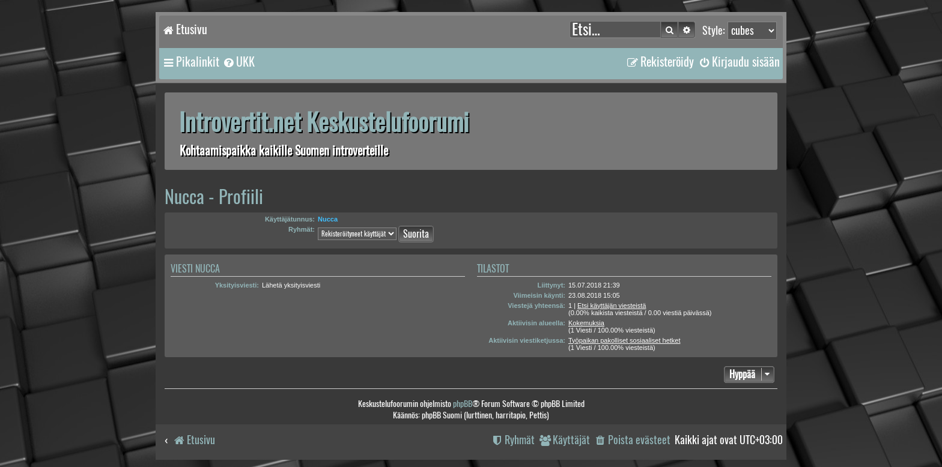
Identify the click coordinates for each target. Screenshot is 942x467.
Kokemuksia (586, 323)
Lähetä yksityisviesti (291, 285)
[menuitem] (238, 62)
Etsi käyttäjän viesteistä (611, 305)
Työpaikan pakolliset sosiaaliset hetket (624, 340)
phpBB (462, 403)
